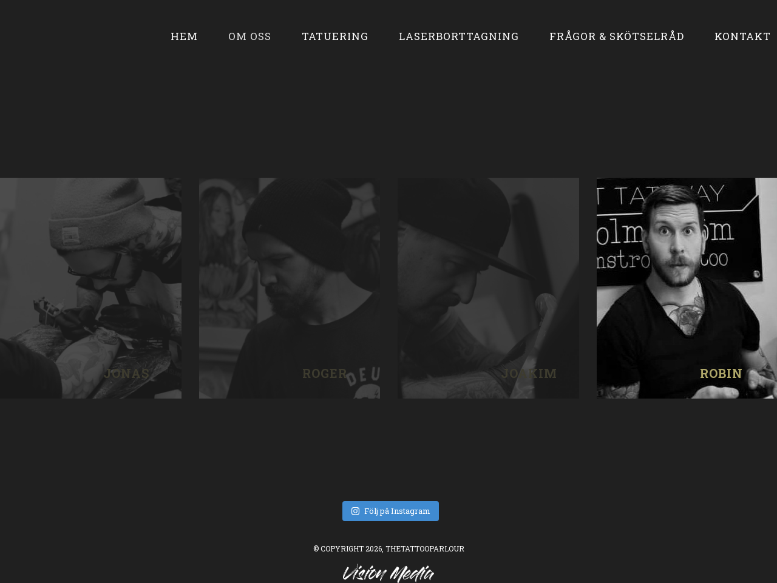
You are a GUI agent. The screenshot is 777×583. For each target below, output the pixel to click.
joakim (488, 288)
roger (289, 288)
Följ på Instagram (390, 510)
